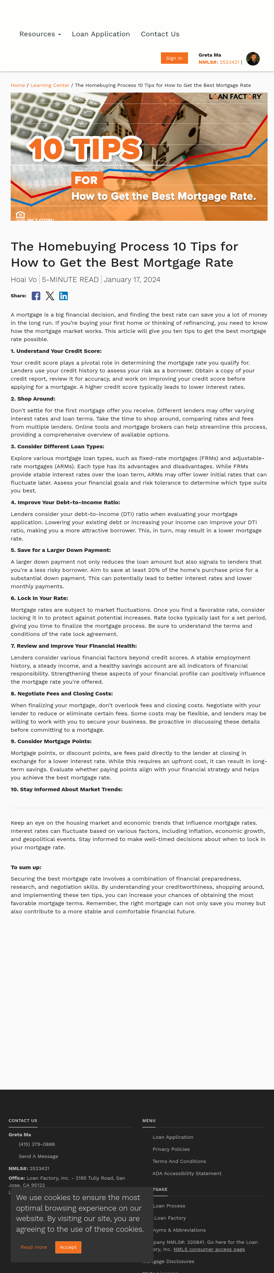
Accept (68, 1247)
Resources (40, 34)
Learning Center (50, 85)
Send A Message (37, 1156)
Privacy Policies (170, 1149)
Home (18, 85)
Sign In (174, 58)
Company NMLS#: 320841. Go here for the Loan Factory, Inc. (200, 1245)
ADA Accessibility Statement (186, 1173)
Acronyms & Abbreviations (174, 1230)
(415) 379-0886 (36, 1144)
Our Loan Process (163, 1206)
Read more (34, 1247)
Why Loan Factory (164, 1218)
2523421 (219, 62)
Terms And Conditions (178, 1161)
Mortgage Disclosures (168, 1261)
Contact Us (160, 34)
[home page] (47, 12)
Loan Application (101, 34)
